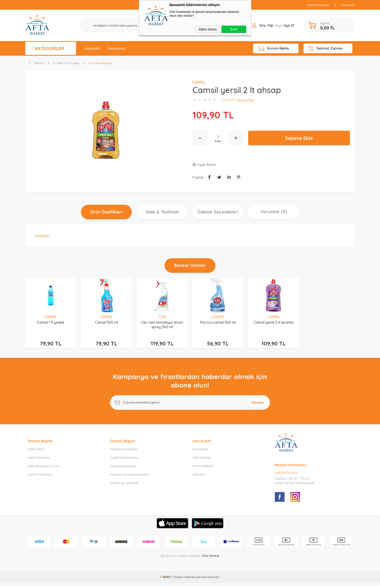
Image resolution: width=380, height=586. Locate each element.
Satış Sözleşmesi (123, 469)
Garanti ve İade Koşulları (129, 477)
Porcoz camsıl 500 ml (218, 322)
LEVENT (218, 316)
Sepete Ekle (299, 138)
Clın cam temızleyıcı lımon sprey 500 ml (162, 324)
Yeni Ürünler (201, 460)
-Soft (165, 580)
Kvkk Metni (36, 452)
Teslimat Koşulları (124, 452)
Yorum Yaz (245, 100)
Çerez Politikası (40, 477)
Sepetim (199, 477)
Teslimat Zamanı (325, 48)
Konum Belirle (273, 48)
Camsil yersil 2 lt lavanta (273, 322)
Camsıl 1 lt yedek (50, 322)
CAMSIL (50, 316)
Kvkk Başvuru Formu (44, 469)
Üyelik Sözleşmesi (124, 460)
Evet (233, 29)
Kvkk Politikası (39, 460)
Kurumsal (348, 5)
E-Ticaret (176, 580)
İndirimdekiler (203, 469)
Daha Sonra (207, 29)
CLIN (162, 316)
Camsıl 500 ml (106, 322)
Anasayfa (92, 48)
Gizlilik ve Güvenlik (124, 486)
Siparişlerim (116, 48)
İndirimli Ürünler (318, 5)
